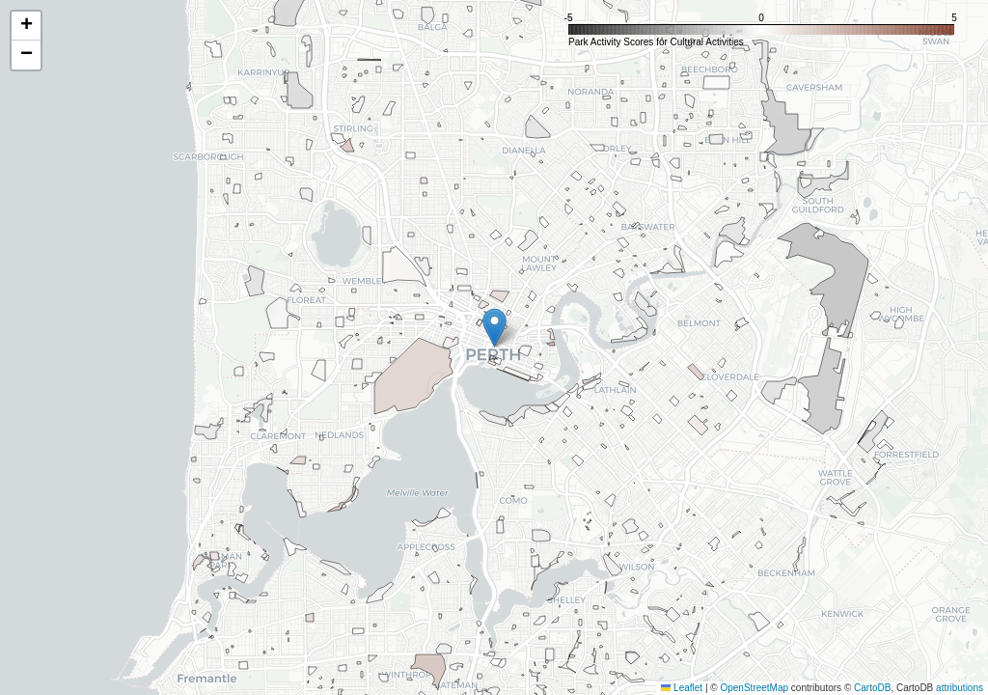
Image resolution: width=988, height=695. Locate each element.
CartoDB (872, 687)
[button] (494, 328)
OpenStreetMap (754, 687)
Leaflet (681, 687)
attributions (959, 687)
